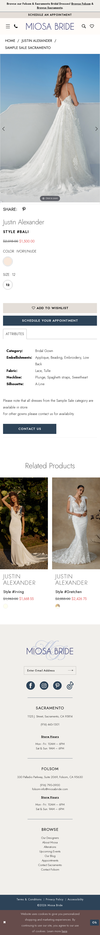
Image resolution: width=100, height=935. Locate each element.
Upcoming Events (50, 851)
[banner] (50, 26)
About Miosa (50, 842)
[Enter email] (50, 670)
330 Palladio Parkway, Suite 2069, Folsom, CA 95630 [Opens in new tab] (50, 777)
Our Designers (50, 838)
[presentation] (24, 523)
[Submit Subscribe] (70, 670)
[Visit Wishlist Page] (92, 26)
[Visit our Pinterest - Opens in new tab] (57, 685)
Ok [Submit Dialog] (94, 922)
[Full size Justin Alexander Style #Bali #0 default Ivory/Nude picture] (50, 128)
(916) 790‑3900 (50, 785)
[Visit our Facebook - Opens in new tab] (30, 685)
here (64, 931)
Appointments (50, 860)
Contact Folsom (50, 869)
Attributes (15, 333)
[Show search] (84, 26)
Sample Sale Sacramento (28, 47)
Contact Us (29, 429)
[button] (8, 26)
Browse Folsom (81, 4)
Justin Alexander (37, 40)
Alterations (50, 847)
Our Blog (50, 856)
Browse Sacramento (49, 8)
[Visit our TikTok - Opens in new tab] (70, 685)
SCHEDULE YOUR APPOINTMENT (50, 320)
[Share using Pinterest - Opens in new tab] (23, 209)
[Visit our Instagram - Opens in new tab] (44, 685)
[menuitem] (8, 26)
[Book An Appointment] (50, 15)
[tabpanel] (50, 128)
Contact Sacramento (50, 865)
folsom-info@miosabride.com (50, 789)
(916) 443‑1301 (50, 724)
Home (10, 40)
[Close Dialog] (4, 922)
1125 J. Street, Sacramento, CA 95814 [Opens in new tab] (50, 716)
